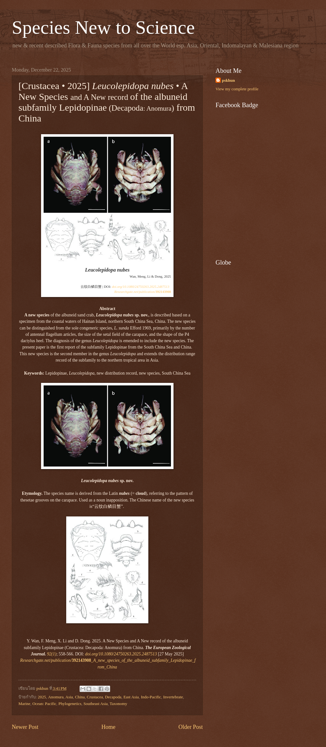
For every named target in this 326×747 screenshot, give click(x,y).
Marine (24, 704)
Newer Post (25, 727)
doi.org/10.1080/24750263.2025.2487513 (140, 286)
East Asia (131, 697)
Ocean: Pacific (44, 704)
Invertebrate (173, 697)
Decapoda (113, 697)
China (80, 697)
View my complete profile (237, 89)
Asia (69, 697)
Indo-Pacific (151, 697)
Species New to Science (103, 27)
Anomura (56, 697)
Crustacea (95, 697)
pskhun (228, 80)
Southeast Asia (95, 704)
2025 (42, 697)
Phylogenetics (69, 704)
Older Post (190, 727)
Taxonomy (118, 704)
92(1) (51, 654)
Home (108, 727)
